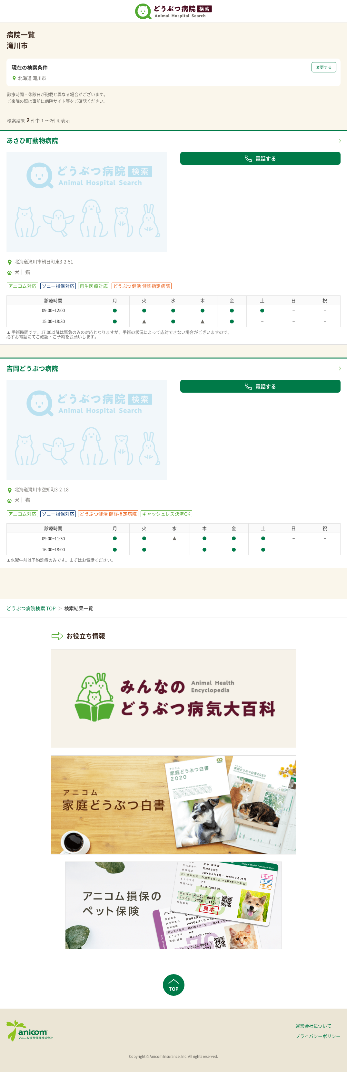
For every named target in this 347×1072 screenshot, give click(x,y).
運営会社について (313, 1025)
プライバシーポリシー (318, 1036)
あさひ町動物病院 (32, 140)
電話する (260, 158)
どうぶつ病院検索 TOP (30, 608)
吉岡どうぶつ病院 (32, 368)
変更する (324, 67)
